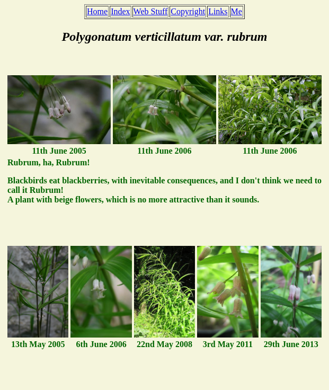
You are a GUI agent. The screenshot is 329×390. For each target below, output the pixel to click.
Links (217, 11)
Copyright (188, 11)
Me (236, 11)
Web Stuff (151, 11)
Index (120, 11)
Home (97, 11)
